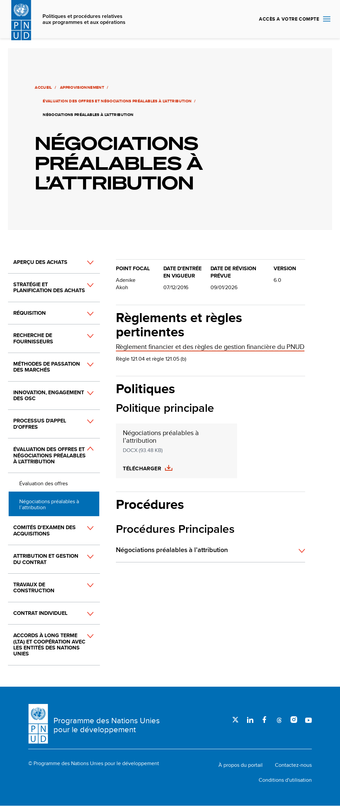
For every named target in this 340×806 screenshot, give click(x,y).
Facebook (264, 719)
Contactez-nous (293, 765)
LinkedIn (250, 719)
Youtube (308, 719)
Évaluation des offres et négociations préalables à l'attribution (116, 101)
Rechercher (246, 19)
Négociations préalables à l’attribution (49, 504)
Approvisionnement (81, 87)
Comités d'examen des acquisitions (44, 530)
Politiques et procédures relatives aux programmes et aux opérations (84, 19)
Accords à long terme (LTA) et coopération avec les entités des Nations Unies (49, 644)
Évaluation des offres (43, 483)
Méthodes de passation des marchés (46, 367)
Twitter (235, 719)
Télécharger (142, 468)
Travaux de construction (33, 587)
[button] (83, 262)
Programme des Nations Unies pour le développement (106, 725)
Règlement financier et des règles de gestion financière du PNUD (210, 346)
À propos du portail (240, 765)
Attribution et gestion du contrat (45, 559)
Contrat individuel (40, 613)
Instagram (294, 719)
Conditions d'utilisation (285, 780)
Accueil (42, 87)
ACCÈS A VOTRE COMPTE (289, 19)
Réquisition (29, 313)
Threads (279, 719)
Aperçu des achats (40, 262)
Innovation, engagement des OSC (48, 395)
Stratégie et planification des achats (49, 287)
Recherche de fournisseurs (33, 338)
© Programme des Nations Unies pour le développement (93, 763)
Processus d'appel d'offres (39, 423)
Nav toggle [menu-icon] (326, 18)
